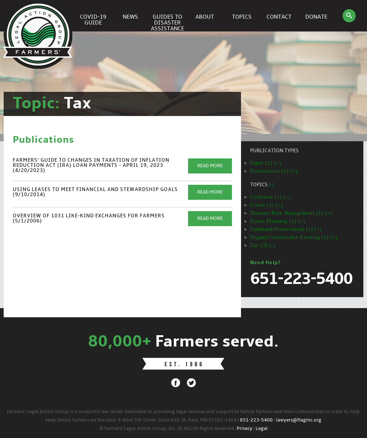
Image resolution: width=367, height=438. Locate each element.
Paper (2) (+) (265, 163)
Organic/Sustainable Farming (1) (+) (294, 237)
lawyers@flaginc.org (298, 420)
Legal (262, 428)
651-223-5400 (256, 420)
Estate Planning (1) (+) (277, 221)
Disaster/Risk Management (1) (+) (291, 213)
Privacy (244, 428)
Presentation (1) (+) (274, 171)
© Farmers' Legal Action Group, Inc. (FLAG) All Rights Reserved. (167, 428)
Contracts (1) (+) (270, 197)
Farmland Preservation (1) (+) (286, 229)
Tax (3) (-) (262, 245)
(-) (271, 185)
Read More (210, 166)
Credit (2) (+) (266, 205)
